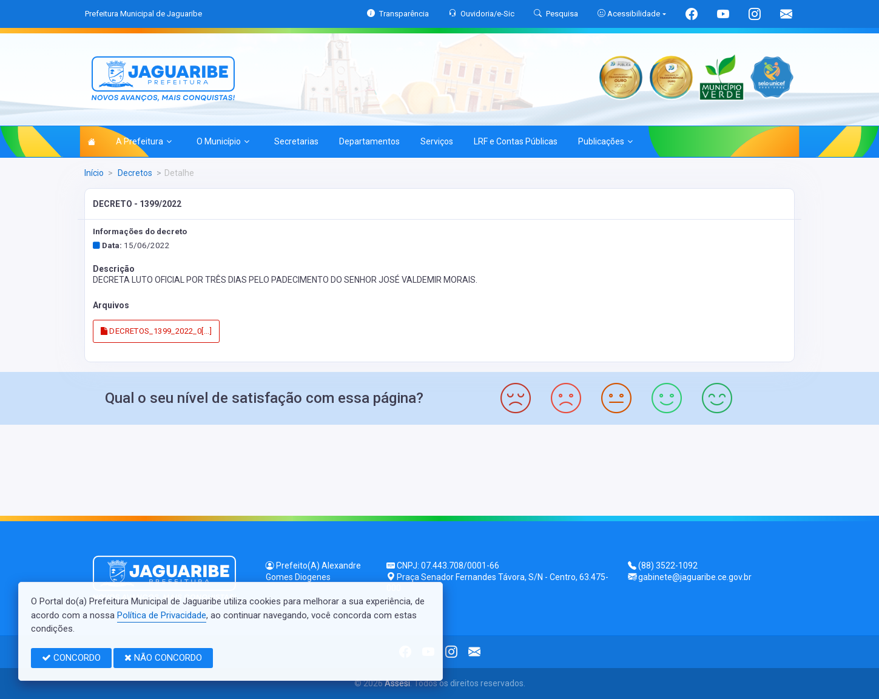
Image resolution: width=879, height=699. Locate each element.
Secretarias (296, 141)
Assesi (397, 683)
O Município (223, 141)
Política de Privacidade (161, 615)
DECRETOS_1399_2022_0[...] (156, 331)
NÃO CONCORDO (163, 657)
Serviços (436, 141)
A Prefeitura (144, 141)
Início (94, 173)
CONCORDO (71, 657)
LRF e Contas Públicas (515, 141)
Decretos (134, 173)
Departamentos (369, 141)
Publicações (605, 141)
